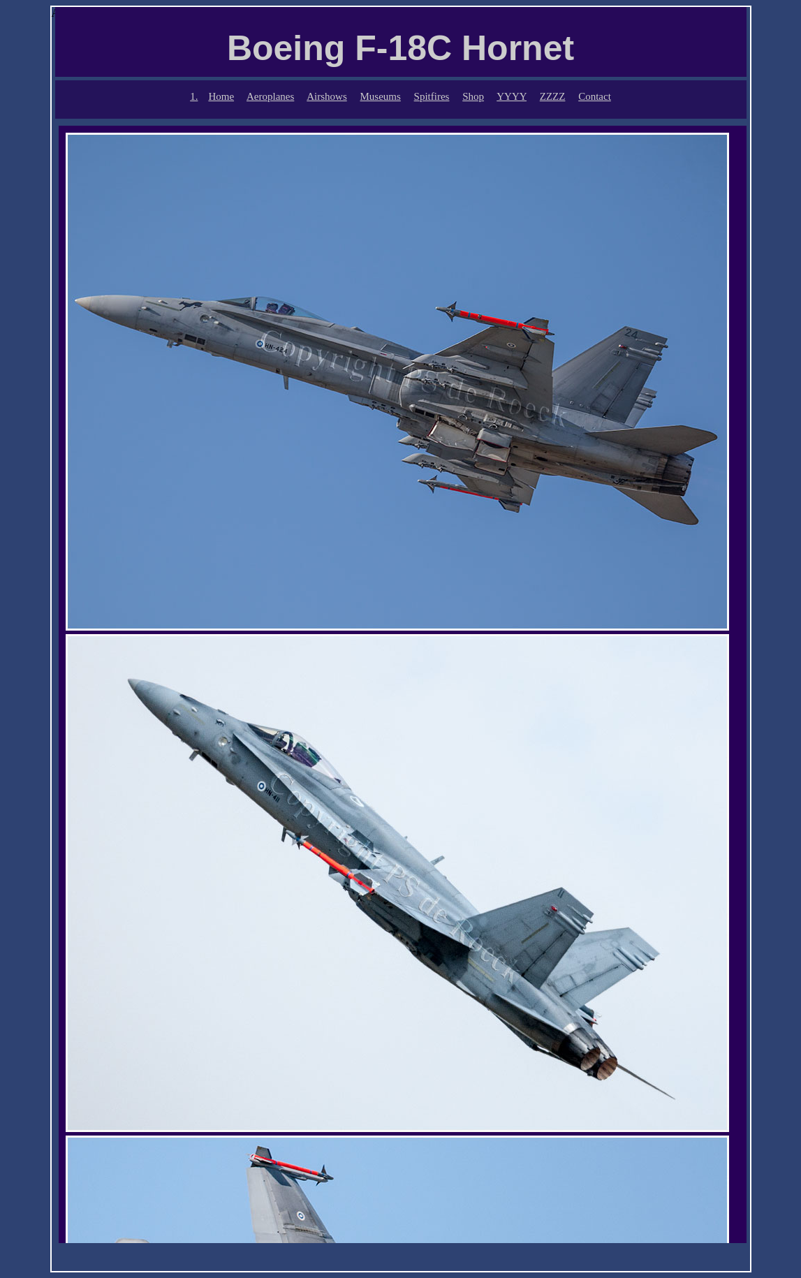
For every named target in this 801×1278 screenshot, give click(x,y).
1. (194, 96)
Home (221, 96)
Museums (380, 96)
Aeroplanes (270, 96)
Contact (594, 96)
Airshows (327, 96)
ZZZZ (553, 96)
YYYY (512, 96)
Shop (473, 96)
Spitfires (432, 96)
